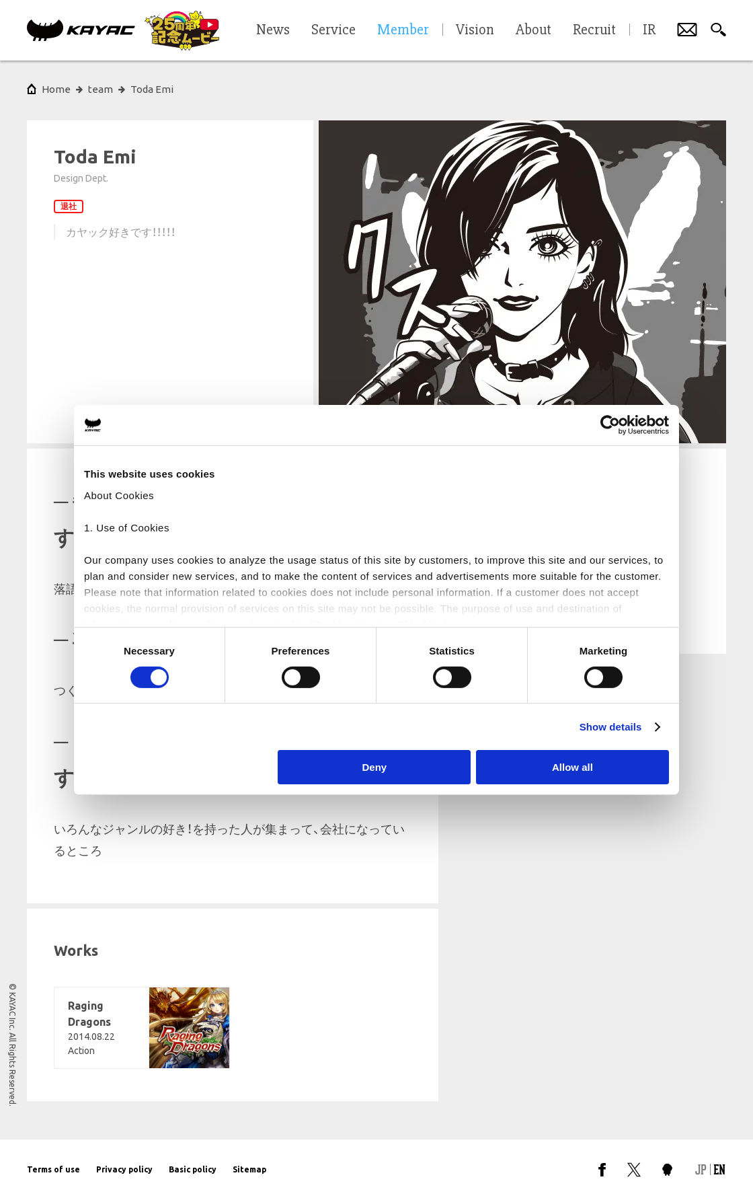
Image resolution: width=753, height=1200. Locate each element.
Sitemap (249, 1169)
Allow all (572, 767)
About (533, 30)
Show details (611, 727)
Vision (475, 30)
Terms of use (53, 1169)
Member (403, 30)
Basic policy (192, 1169)
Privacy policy (124, 1169)
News (273, 30)
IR (649, 30)
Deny (374, 767)
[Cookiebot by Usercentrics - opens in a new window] (610, 425)
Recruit (594, 30)
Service (333, 30)
